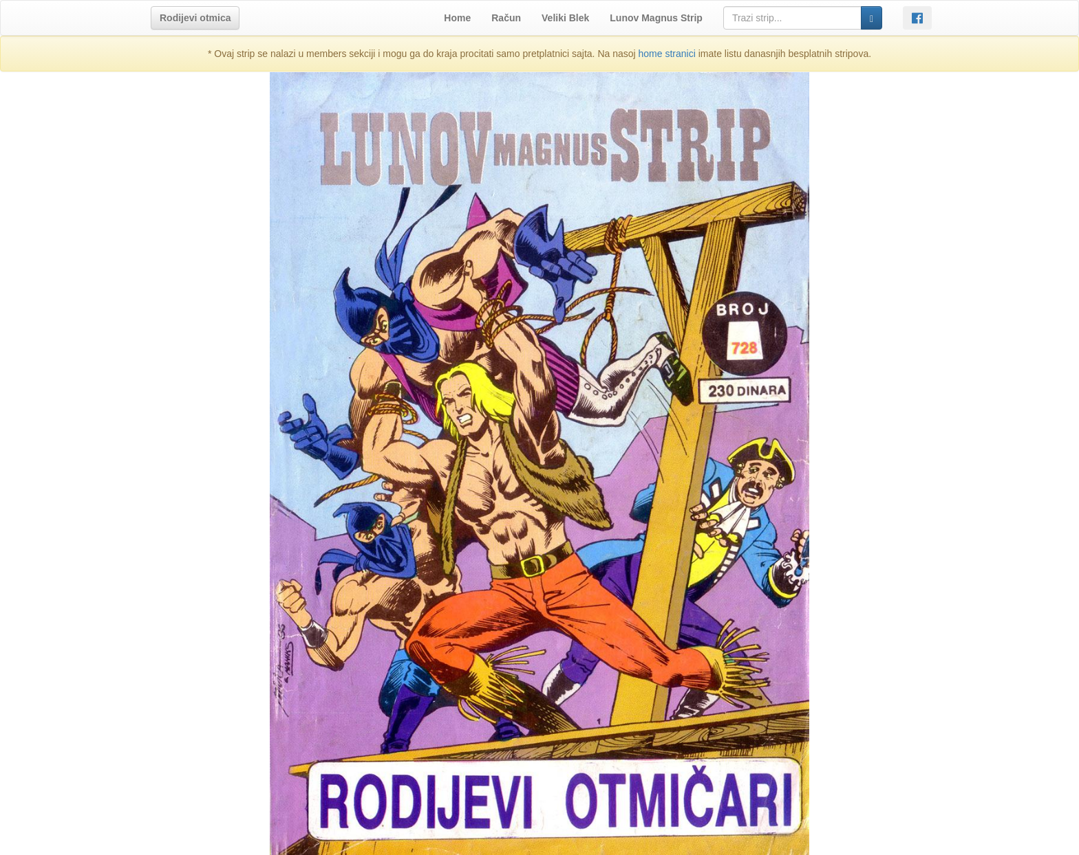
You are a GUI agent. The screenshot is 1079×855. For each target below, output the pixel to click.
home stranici (667, 53)
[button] (195, 18)
